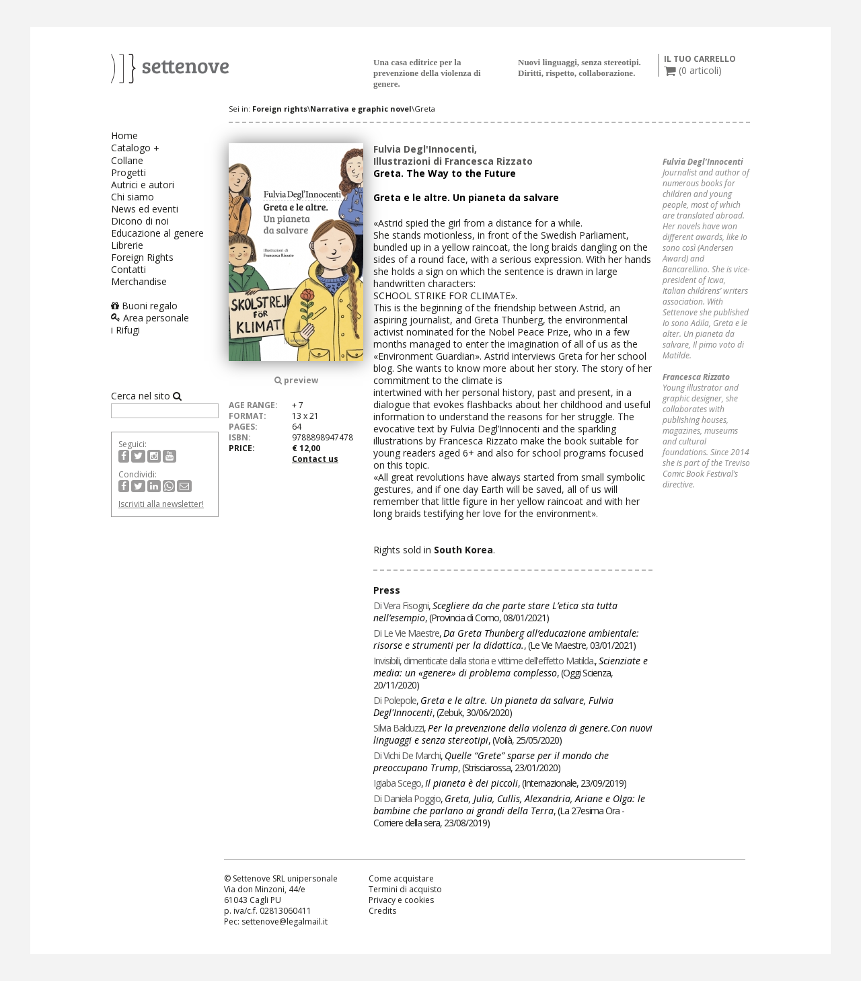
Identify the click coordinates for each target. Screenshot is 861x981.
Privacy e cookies (401, 900)
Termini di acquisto (405, 889)
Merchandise (139, 281)
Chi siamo (132, 196)
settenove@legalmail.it (284, 921)
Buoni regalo (144, 305)
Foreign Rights (142, 257)
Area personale (150, 317)
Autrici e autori (142, 184)
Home (124, 135)
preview (296, 380)
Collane (127, 160)
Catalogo (131, 147)
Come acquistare (401, 878)
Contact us (315, 459)
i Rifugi (125, 329)
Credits (382, 910)
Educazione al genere (157, 233)
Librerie (127, 245)
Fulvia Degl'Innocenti (423, 149)
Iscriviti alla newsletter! (161, 504)
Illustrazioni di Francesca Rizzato (453, 161)
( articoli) (693, 70)
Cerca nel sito (146, 396)
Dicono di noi (140, 220)
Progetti (128, 172)
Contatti (128, 269)
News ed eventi (144, 208)
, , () (495, 611)
